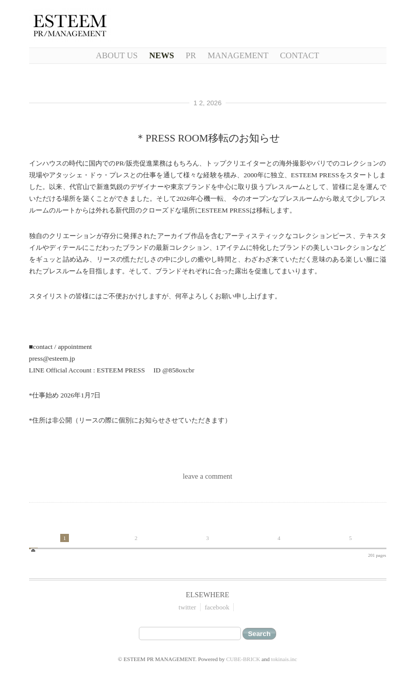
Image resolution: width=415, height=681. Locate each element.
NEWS (161, 55)
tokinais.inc (284, 659)
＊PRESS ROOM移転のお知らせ (207, 138)
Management (238, 55)
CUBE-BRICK (243, 659)
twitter (187, 607)
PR (191, 55)
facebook (217, 607)
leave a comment (207, 476)
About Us (117, 55)
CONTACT (300, 55)
